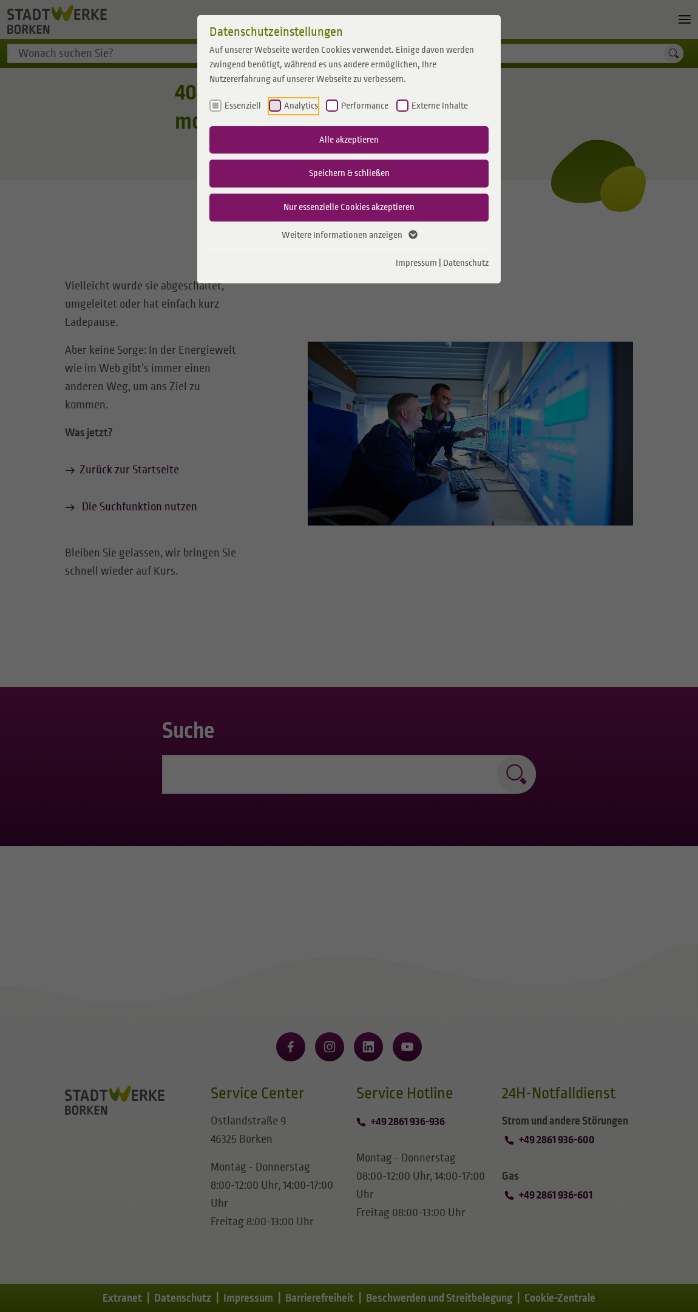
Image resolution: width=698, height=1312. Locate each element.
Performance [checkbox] (364, 105)
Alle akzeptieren (349, 139)
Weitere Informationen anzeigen (349, 235)
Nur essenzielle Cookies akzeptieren (349, 207)
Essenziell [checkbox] (243, 105)
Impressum (416, 263)
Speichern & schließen (349, 173)
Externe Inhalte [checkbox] (440, 105)
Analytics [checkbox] (301, 105)
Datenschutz (466, 263)
